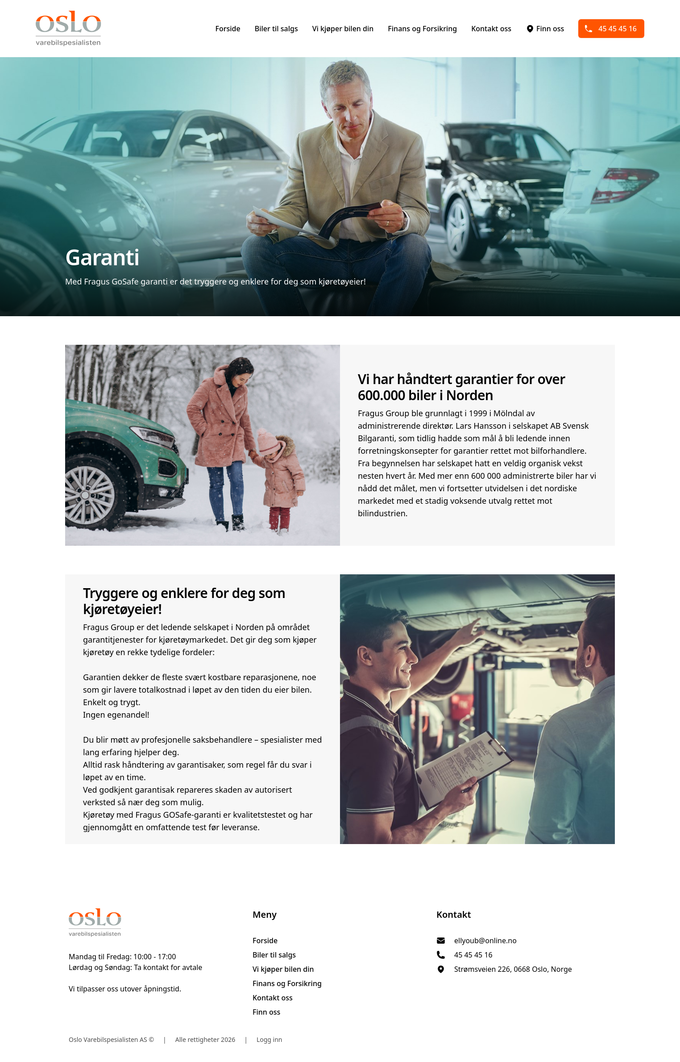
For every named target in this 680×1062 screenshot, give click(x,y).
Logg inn (269, 1039)
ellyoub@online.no (485, 940)
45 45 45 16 (610, 28)
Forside (227, 28)
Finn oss (545, 28)
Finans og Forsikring (422, 28)
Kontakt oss (491, 28)
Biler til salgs (276, 28)
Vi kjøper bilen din (343, 28)
